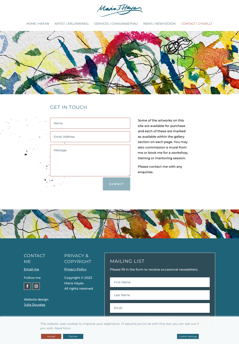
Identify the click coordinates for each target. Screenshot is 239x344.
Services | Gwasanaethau (116, 24)
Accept (51, 336)
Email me (31, 269)
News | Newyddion (159, 24)
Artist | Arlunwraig (72, 24)
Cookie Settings (188, 336)
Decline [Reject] (73, 336)
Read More (62, 328)
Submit (116, 184)
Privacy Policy (75, 269)
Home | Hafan (37, 24)
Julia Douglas (34, 305)
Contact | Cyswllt (196, 24)
